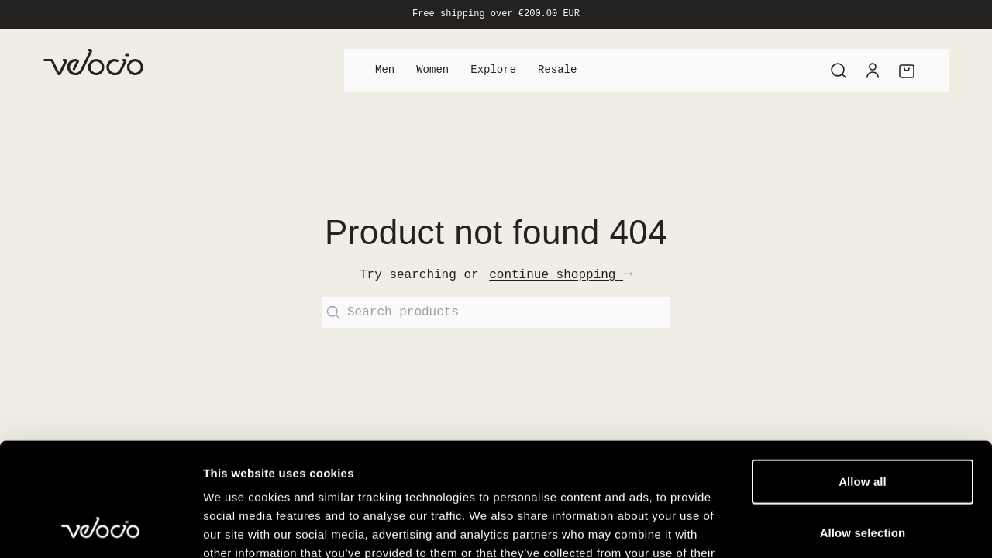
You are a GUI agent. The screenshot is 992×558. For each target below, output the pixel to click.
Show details (813, 527)
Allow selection (863, 425)
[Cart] (907, 70)
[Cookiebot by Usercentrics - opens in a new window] (100, 527)
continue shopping (560, 275)
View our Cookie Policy (324, 464)
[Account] (873, 70)
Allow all (863, 374)
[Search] (839, 70)
